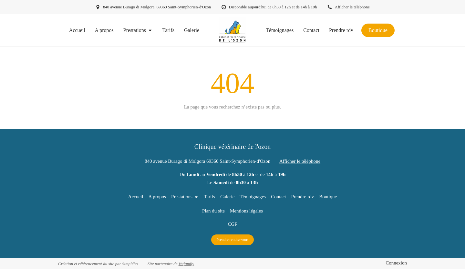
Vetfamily (186, 263)
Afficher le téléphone (352, 7)
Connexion (396, 262)
